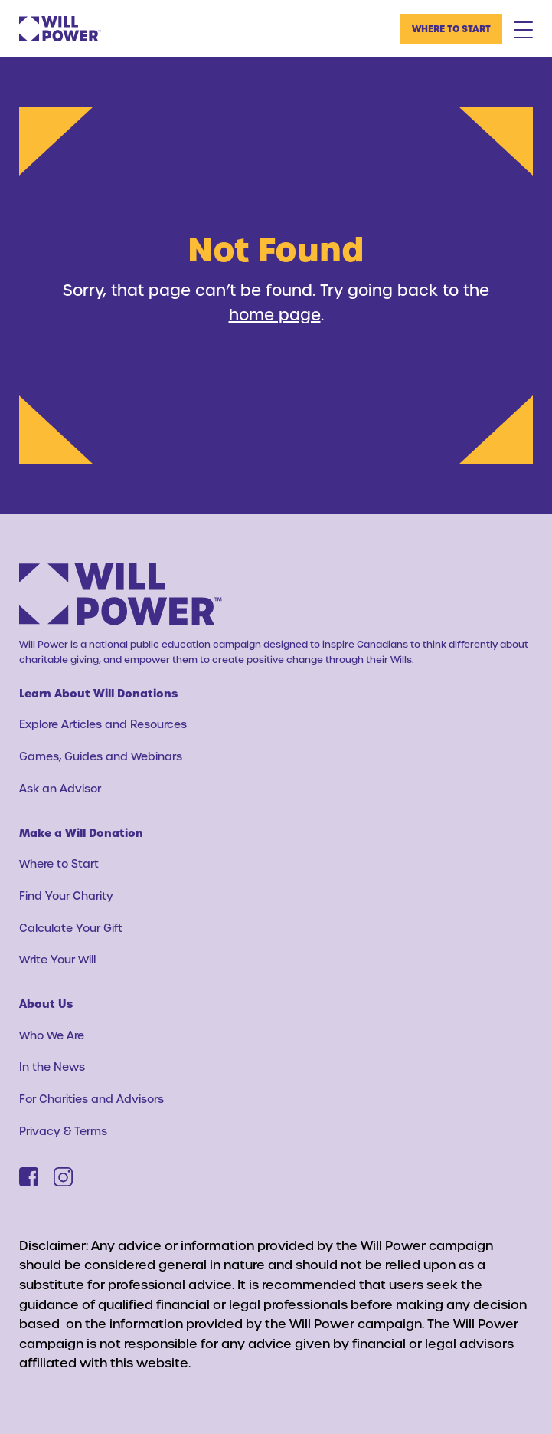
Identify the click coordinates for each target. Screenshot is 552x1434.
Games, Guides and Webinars (100, 756)
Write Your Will (57, 959)
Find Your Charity (66, 895)
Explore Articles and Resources (103, 723)
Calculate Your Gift (70, 927)
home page (275, 314)
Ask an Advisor (60, 788)
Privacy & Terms (63, 1130)
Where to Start (451, 28)
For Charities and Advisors (91, 1098)
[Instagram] (63, 1176)
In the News (52, 1066)
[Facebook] (28, 1176)
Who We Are (51, 1035)
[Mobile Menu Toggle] (523, 29)
